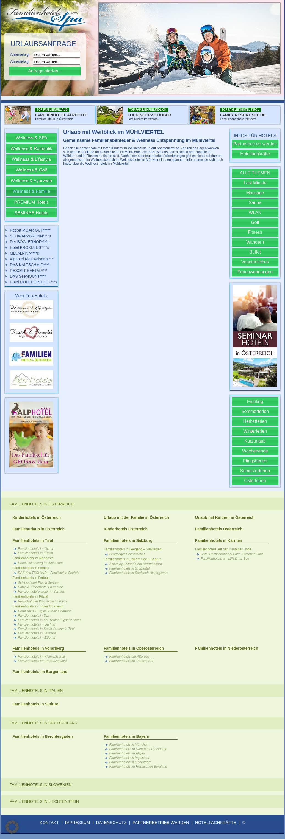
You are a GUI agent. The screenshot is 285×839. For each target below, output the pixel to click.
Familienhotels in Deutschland (44, 723)
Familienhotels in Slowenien (41, 784)
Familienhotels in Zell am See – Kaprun (132, 559)
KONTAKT (49, 822)
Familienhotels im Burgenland (39, 671)
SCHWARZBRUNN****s (30, 236)
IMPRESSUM (77, 822)
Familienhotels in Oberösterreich (134, 648)
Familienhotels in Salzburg (128, 540)
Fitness (255, 232)
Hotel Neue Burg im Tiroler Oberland (44, 611)
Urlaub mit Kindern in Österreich (224, 517)
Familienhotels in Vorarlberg (38, 648)
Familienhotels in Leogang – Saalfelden (132, 549)
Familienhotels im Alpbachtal (33, 558)
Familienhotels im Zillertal (36, 638)
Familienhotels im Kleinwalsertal (41, 656)
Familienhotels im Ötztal (35, 549)
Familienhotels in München (128, 745)
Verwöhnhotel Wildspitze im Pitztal (43, 601)
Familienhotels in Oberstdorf (129, 762)
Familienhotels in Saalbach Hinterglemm (138, 573)
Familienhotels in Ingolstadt (129, 758)
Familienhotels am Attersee (129, 656)
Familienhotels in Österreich (42, 504)
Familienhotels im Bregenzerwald (42, 661)
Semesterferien (255, 470)
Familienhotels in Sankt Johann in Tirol (46, 629)
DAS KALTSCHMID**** (29, 265)
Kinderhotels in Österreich (36, 517)
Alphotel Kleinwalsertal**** (32, 259)
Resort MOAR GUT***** (30, 230)
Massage (255, 192)
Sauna (255, 202)
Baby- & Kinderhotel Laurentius (40, 587)
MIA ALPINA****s (24, 253)
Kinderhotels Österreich (126, 529)
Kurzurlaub (254, 441)
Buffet (255, 252)
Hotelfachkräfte (255, 153)
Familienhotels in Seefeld (30, 568)
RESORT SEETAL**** (28, 270)
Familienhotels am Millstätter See (225, 559)
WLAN (255, 212)
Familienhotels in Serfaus (30, 578)
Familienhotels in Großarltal (129, 568)
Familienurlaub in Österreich (38, 529)
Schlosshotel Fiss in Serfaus (38, 583)
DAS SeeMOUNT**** (28, 276)
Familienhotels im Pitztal (30, 596)
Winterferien (255, 431)
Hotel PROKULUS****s (29, 247)
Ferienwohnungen (255, 271)
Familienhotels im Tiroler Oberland (37, 606)
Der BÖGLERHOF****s (29, 242)
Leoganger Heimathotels (127, 554)
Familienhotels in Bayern (126, 736)
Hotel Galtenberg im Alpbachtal (40, 563)
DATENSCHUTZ (111, 822)
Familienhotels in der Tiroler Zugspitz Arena (50, 620)
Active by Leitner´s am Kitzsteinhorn (135, 564)
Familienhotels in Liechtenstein (44, 801)
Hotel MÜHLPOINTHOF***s (33, 282)
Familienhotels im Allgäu (127, 753)
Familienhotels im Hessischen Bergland (138, 766)
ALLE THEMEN (255, 173)
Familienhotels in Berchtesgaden (42, 736)
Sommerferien (255, 411)
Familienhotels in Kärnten (218, 540)
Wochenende (255, 451)
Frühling (255, 401)
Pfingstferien (255, 460)
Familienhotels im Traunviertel (131, 661)
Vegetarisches (255, 262)
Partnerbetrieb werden (255, 144)
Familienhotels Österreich (218, 529)
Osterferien (255, 480)
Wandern (255, 242)
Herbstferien (255, 421)
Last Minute (255, 183)
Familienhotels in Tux (33, 616)
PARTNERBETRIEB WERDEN (160, 822)
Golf (255, 222)
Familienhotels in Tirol (32, 540)
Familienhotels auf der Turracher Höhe (223, 549)
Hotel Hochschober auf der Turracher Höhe (232, 554)
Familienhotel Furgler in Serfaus (41, 591)
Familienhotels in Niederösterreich (226, 648)
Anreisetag (21, 54)
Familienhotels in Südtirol (35, 704)
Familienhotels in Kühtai (35, 553)
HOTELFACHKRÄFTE (215, 822)
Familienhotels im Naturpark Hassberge (138, 749)
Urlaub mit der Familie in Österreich (136, 517)
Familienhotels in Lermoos (37, 633)
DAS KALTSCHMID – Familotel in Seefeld (48, 573)
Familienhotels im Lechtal (36, 624)
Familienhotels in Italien (36, 690)
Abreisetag (21, 61)
